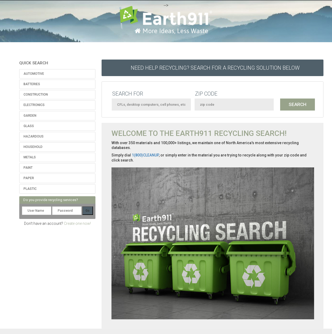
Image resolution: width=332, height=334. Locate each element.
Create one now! (77, 223)
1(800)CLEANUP (145, 155)
